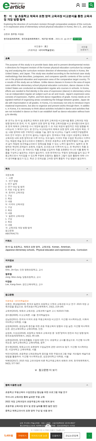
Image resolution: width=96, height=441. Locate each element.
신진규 (7, 34)
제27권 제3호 (48, 39)
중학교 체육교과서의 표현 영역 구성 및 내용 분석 (28, 410)
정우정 (14, 34)
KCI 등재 (77, 39)
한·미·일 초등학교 (13, 247)
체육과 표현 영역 (32, 247)
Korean (55, 247)
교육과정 (46, 247)
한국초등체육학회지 (31, 39)
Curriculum (82, 250)
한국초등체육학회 (12, 39)
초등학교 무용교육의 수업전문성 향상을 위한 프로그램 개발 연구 (36, 392)
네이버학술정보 (46, 50)
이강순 (21, 34)
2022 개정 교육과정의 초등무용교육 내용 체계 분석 (29, 401)
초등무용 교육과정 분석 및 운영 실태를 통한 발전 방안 (31, 406)
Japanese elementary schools (19, 250)
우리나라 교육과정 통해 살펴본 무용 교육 (25, 397)
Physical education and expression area (55, 250)
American (65, 247)
